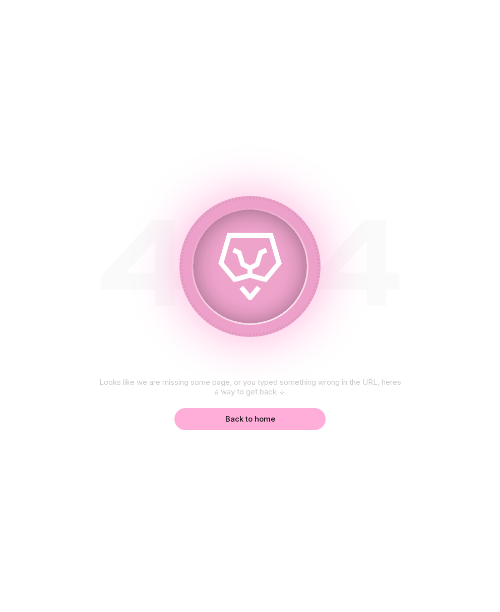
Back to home (250, 419)
